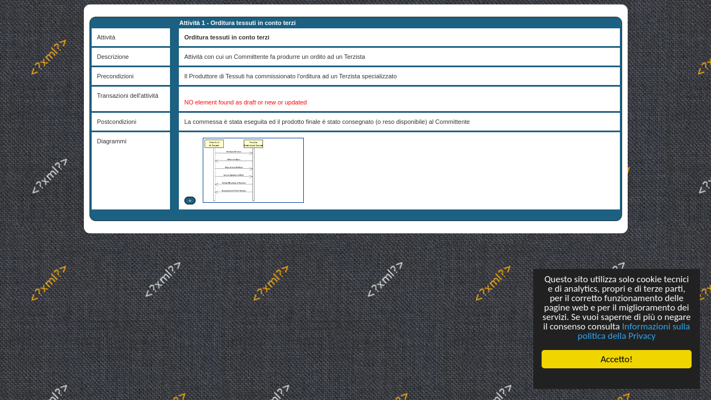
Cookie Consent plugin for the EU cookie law (616, 378)
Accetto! (616, 359)
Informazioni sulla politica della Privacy (634, 331)
